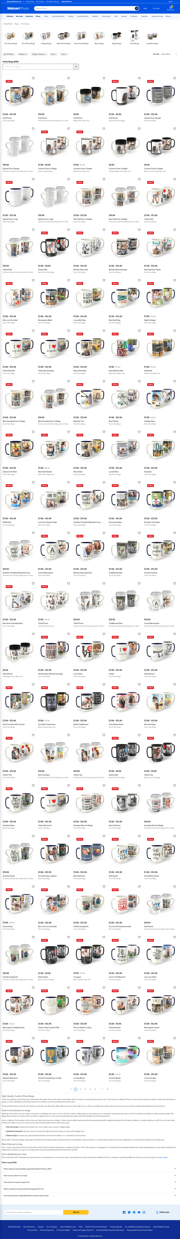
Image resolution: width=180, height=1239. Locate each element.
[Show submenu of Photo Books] (111, 16)
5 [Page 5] (95, 1089)
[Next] (108, 1089)
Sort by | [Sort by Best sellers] (156, 54)
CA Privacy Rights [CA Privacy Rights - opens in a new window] (63, 1230)
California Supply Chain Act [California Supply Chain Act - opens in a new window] (83, 1230)
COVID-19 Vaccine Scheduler (96, 1227)
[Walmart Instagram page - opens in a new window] (144, 1212)
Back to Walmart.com (13, 1)
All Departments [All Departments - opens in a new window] (14, 1227)
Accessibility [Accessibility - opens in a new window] (129, 1227)
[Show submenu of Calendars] (149, 16)
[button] (19, 78)
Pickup (38, 16)
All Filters (9, 54)
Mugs (17, 24)
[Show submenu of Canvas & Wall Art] (89, 16)
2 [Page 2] (80, 1089)
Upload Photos (67, 1)
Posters (70, 16)
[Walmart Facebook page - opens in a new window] (124, 1212)
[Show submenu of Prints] (49, 16)
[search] (76, 67)
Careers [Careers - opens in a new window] (41, 1227)
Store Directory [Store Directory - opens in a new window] (29, 1227)
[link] (11, 38)
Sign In (171, 1)
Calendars (144, 16)
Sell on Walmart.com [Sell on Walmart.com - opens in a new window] (68, 1227)
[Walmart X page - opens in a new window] (129, 1212)
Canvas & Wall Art (83, 16)
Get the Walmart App (161, 1227)
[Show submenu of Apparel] (127, 16)
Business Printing (157, 16)
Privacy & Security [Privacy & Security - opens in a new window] (47, 1230)
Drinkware (134, 16)
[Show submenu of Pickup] (41, 16)
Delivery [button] (23, 54)
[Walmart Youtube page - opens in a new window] (139, 1212)
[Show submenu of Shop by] (172, 16)
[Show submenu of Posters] (74, 16)
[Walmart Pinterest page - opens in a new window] (134, 1212)
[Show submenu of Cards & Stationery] (65, 16)
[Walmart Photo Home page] (18, 8)
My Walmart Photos (52, 1)
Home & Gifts (8, 24)
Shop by (168, 16)
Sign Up (76, 1212)
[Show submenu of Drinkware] (138, 16)
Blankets (95, 16)
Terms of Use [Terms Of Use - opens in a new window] (32, 1230)
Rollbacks (10, 16)
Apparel (124, 16)
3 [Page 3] (85, 1089)
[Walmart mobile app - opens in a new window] (162, 1212)
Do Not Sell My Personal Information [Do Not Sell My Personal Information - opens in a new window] (110, 1230)
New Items (19, 16)
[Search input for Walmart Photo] (84, 8)
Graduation (29, 16)
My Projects (40, 1)
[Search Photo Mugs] (38, 67)
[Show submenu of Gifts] (118, 16)
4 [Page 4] (90, 1089)
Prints (46, 16)
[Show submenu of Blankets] (99, 16)
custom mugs (162, 1157)
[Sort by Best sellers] (169, 54)
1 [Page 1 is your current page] (75, 1089)
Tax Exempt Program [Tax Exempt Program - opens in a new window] (142, 1227)
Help (145, 8)
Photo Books (106, 16)
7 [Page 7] (102, 1089)
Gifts (115, 16)
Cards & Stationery (58, 16)
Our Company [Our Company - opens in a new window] (52, 1227)
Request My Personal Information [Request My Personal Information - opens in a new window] (140, 1230)
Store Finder (30, 1)
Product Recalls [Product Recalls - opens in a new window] (116, 1227)
